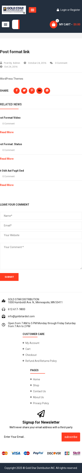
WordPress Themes (11, 78)
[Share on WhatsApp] (47, 91)
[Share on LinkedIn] (39, 91)
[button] (32, 10)
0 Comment (58, 63)
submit (9, 276)
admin (16, 63)
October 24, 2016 (35, 63)
